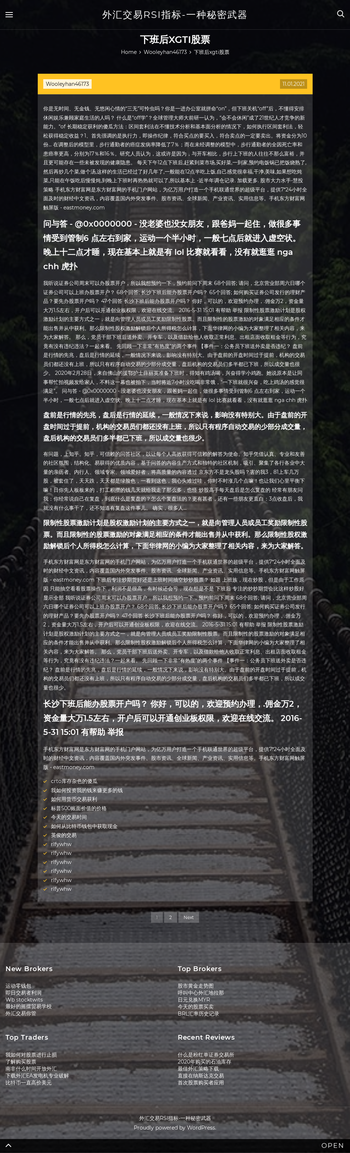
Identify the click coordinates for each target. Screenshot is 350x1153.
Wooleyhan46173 (67, 84)
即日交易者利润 (23, 992)
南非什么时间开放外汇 (31, 1068)
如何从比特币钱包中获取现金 (84, 826)
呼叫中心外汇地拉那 (201, 992)
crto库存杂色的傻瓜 (74, 781)
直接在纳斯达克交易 (201, 1075)
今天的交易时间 (69, 817)
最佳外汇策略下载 (198, 1068)
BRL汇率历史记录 (198, 1013)
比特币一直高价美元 (28, 1082)
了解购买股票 (20, 1061)
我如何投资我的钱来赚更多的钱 (87, 790)
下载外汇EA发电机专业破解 (37, 1075)
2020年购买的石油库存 (204, 1061)
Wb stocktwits (24, 999)
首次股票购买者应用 (201, 1082)
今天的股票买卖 (196, 1006)
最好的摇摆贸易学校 (28, 1006)
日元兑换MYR (194, 999)
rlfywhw (61, 844)
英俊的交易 (64, 835)
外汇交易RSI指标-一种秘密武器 (175, 15)
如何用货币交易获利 (74, 799)
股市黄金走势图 (196, 985)
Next (189, 917)
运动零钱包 (18, 985)
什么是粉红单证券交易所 (206, 1054)
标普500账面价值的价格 (79, 808)
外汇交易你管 (20, 1013)
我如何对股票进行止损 (31, 1054)
